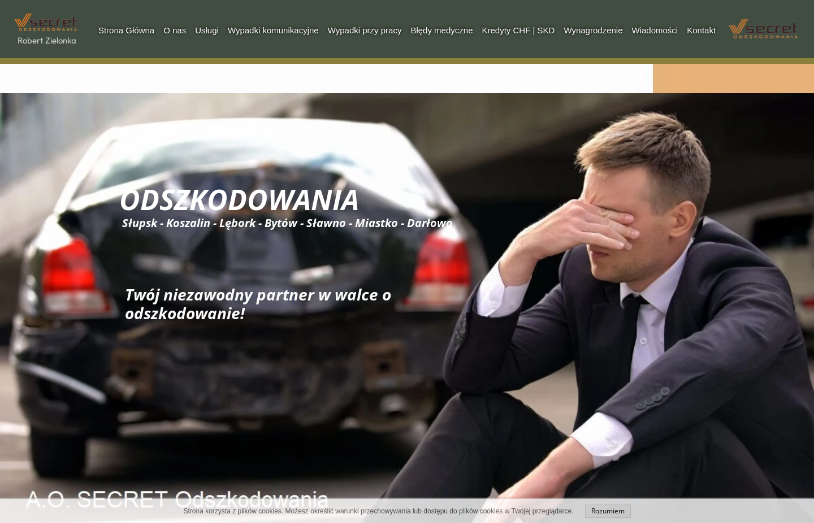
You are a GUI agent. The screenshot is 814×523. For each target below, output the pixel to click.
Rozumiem (608, 511)
